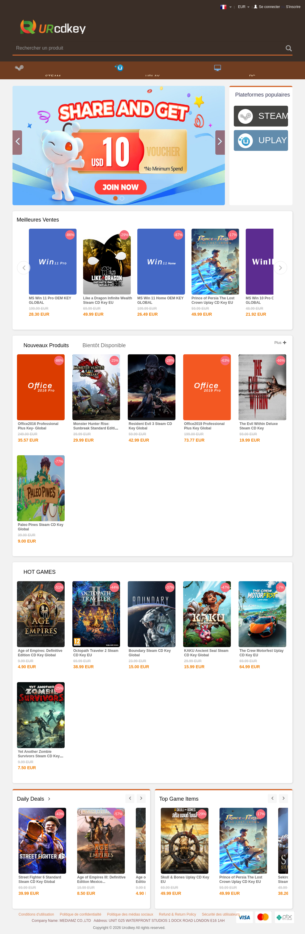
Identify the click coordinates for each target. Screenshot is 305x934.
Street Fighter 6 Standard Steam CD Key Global (39, 880)
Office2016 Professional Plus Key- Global (38, 427)
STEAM (37, 72)
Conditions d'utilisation (36, 916)
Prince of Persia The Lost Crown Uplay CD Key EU (213, 301)
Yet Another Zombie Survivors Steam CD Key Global (39, 757)
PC (234, 72)
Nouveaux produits (46, 347)
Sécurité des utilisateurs (221, 916)
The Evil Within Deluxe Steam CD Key (258, 427)
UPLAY (137, 72)
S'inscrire (293, 7)
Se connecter (269, 7)
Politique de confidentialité (80, 916)
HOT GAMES (40, 573)
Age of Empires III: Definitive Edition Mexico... (101, 880)
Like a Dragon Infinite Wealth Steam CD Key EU (107, 301)
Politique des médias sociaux (130, 916)
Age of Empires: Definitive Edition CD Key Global (40, 654)
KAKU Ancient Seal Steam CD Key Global (206, 654)
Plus (280, 344)
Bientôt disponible (104, 347)
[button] (17, 144)
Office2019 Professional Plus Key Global (204, 427)
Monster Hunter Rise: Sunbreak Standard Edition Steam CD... (96, 429)
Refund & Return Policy (177, 916)
